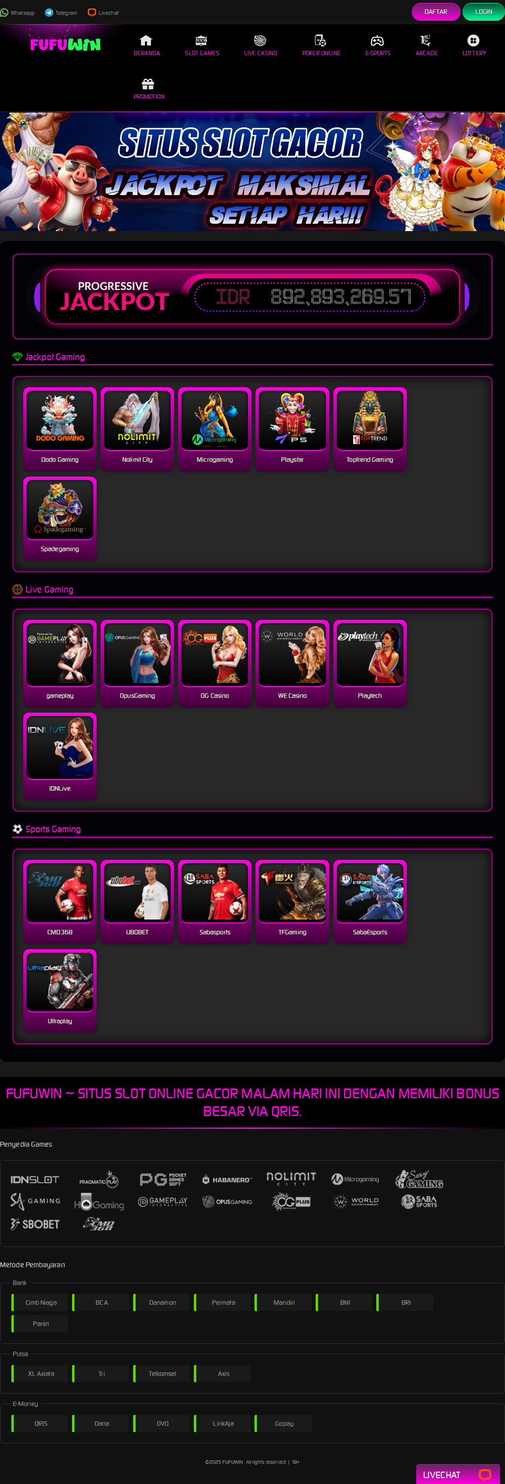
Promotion (149, 89)
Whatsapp (17, 12)
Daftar (436, 11)
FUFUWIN (232, 1462)
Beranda (147, 45)
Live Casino (260, 45)
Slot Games (202, 45)
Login (484, 11)
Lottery (474, 45)
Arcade (427, 45)
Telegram (61, 12)
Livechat (103, 12)
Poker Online (321, 45)
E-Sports (378, 45)
